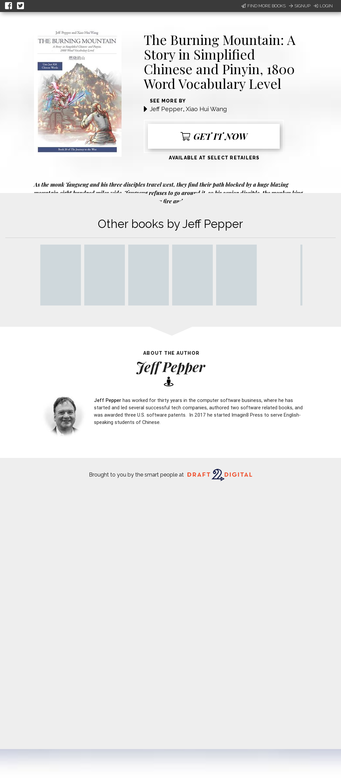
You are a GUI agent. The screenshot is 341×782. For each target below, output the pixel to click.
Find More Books (263, 5)
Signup (299, 5)
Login (323, 5)
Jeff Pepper (166, 108)
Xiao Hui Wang (206, 108)
